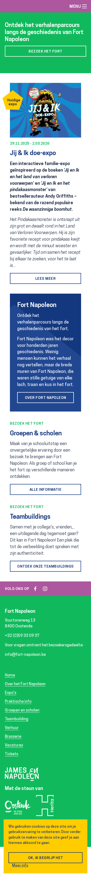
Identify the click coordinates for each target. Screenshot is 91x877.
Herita (45, 807)
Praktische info (18, 702)
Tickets (11, 754)
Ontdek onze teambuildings (45, 567)
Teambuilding (16, 719)
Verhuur (12, 728)
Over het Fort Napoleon (25, 684)
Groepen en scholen (22, 710)
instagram (45, 589)
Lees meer (45, 279)
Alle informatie (46, 490)
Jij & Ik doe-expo (33, 153)
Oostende (18, 808)
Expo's (10, 693)
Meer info (20, 866)
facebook (35, 589)
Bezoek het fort (45, 51)
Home (10, 675)
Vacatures (14, 745)
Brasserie (13, 737)
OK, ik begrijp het (45, 858)
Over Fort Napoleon (45, 398)
